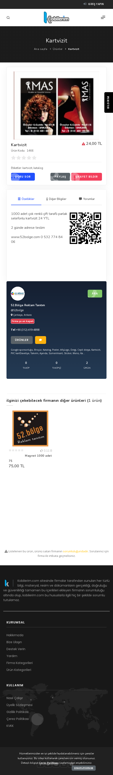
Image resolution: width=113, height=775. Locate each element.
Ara (93, 294)
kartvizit (27, 168)
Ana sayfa (40, 49)
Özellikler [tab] (26, 199)
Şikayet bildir (84, 177)
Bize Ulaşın (14, 642)
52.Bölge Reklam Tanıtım (28, 305)
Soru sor (21, 177)
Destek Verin (15, 649)
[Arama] (8, 18)
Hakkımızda (14, 635)
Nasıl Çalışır (14, 698)
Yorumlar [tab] (87, 199)
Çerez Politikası (17, 719)
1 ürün (94, 400)
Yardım (11, 656)
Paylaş (58, 177)
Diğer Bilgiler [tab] (56, 199)
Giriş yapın (93, 4)
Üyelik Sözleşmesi (19, 705)
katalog (38, 168)
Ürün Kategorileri (18, 670)
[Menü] (103, 17)
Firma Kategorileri (19, 663)
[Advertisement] (56, 510)
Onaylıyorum (83, 768)
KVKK (10, 726)
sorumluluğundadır (75, 551)
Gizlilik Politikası (17, 712)
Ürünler (58, 49)
